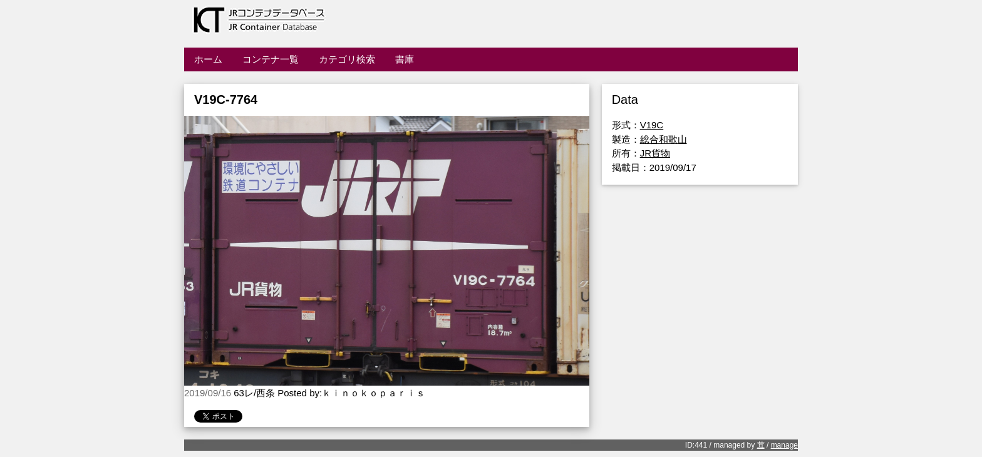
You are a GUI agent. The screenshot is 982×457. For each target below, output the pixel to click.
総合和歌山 (663, 139)
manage (784, 445)
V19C (652, 125)
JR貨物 (655, 153)
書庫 (404, 59)
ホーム (208, 59)
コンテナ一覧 (270, 59)
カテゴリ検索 (347, 59)
